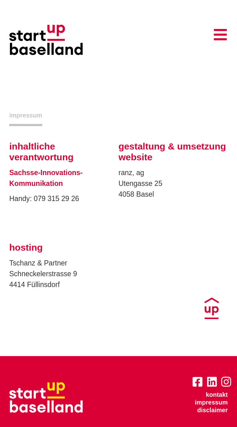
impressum (211, 402)
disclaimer (212, 410)
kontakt (217, 394)
